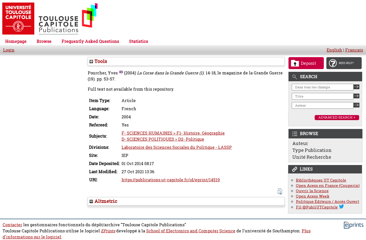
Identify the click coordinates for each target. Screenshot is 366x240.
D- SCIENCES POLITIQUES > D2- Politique (162, 139)
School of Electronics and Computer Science (190, 231)
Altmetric (103, 201)
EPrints (108, 231)
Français (354, 50)
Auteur (300, 143)
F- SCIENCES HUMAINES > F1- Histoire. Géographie (173, 133)
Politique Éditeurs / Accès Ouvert (327, 201)
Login (8, 50)
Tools (98, 61)
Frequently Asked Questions (90, 41)
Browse (44, 41)
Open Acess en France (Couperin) (328, 185)
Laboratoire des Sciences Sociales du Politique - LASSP (176, 147)
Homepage (15, 41)
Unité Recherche (311, 157)
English (334, 50)
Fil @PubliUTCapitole (317, 207)
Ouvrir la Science (312, 191)
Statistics (138, 41)
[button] (279, 191)
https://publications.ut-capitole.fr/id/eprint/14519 (170, 180)
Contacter (12, 225)
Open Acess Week (312, 196)
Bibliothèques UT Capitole (321, 180)
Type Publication (312, 150)
